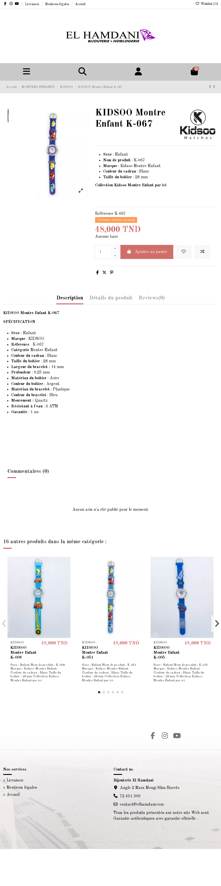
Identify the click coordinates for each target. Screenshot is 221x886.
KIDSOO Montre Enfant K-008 (23, 652)
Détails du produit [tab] (110, 298)
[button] (99, 692)
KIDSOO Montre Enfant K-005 (166, 652)
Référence (104, 214)
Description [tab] (69, 298)
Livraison (32, 4)
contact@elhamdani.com (142, 804)
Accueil (80, 4)
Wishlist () (206, 4)
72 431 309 (130, 796)
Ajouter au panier (146, 251)
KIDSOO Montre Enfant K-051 (95, 652)
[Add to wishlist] (184, 252)
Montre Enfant (34, 350)
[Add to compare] (202, 252)
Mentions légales (57, 4)
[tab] (152, 299)
